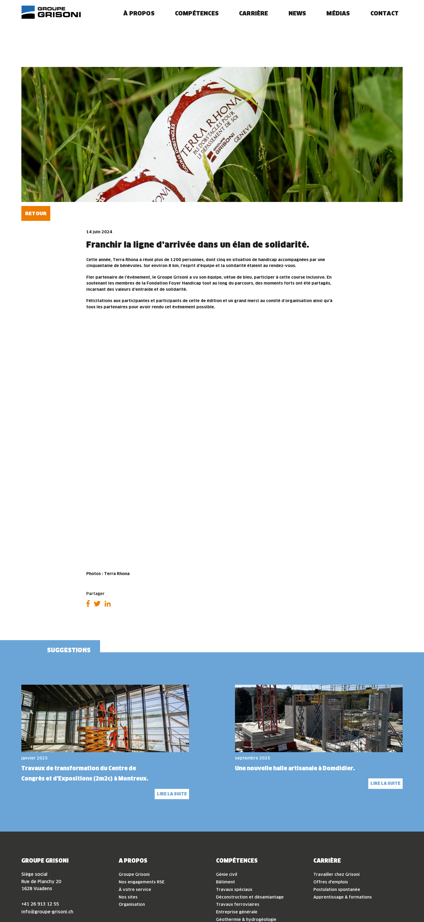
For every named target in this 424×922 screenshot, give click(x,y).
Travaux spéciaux (234, 837)
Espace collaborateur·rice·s (59, 901)
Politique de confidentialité (354, 914)
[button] (413, 828)
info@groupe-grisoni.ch (47, 859)
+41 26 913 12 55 (40, 851)
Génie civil (226, 822)
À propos (139, 22)
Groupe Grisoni (134, 822)
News (297, 22)
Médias (338, 22)
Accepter (304, 901)
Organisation (132, 852)
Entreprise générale (236, 859)
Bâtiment (225, 830)
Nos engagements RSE (141, 830)
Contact (384, 22)
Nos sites (128, 845)
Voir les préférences (391, 901)
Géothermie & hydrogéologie (246, 867)
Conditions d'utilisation (77, 914)
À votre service (135, 837)
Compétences (197, 22)
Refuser (345, 901)
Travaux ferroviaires (237, 852)
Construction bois (234, 875)
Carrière (253, 22)
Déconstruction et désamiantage (250, 845)
